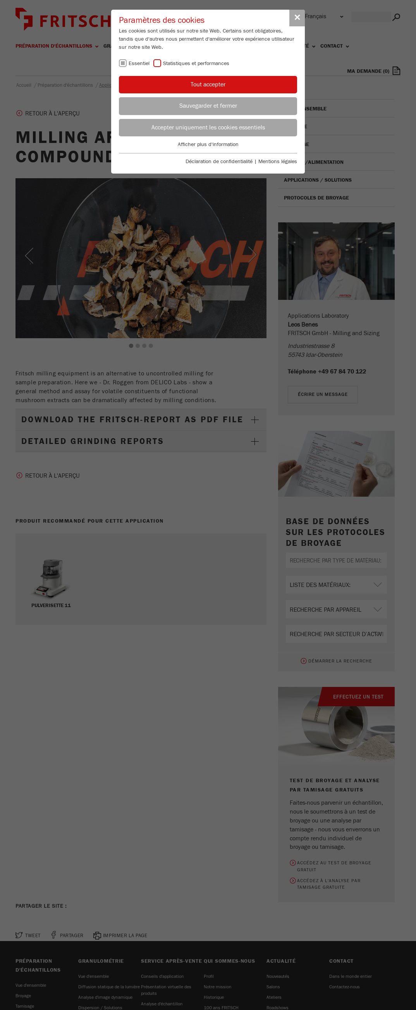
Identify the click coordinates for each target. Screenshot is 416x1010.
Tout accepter (208, 84)
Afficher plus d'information (208, 144)
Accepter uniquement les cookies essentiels (208, 127)
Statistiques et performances (196, 63)
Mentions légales (277, 161)
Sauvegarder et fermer (208, 105)
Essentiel (139, 63)
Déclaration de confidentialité (219, 161)
